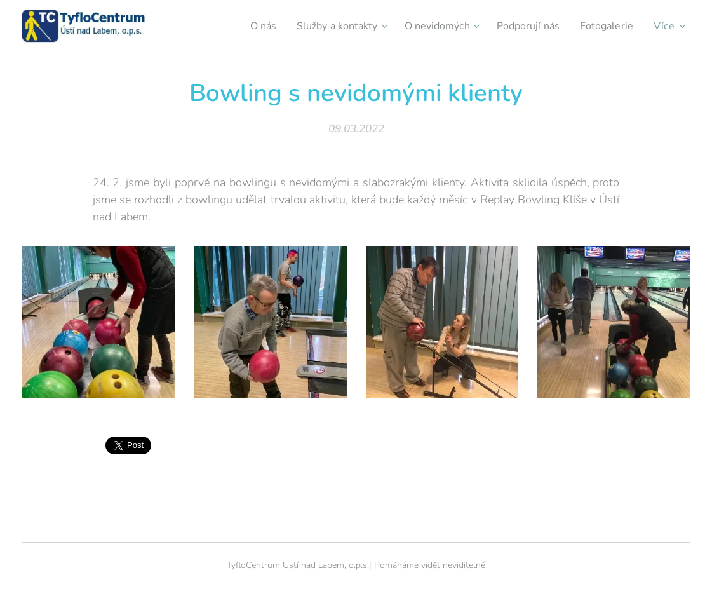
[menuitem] (241, 26)
